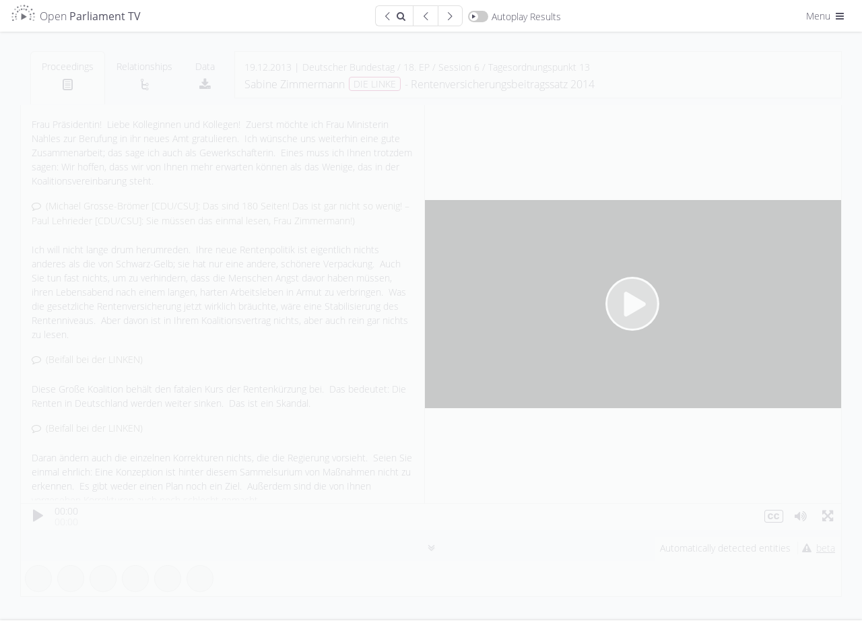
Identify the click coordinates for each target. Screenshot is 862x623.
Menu (826, 15)
